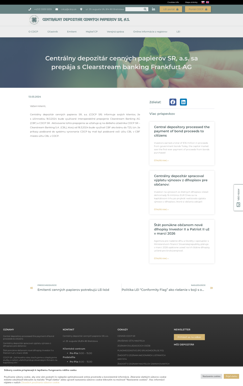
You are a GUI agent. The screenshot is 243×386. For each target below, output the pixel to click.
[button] (172, 102)
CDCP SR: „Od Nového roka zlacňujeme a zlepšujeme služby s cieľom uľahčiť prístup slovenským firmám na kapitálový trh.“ (30, 360)
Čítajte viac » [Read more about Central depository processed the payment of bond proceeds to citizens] (161, 160)
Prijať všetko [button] (231, 376)
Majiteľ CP (92, 31)
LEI (178, 31)
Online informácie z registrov (151, 31)
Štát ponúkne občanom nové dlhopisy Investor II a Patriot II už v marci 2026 (181, 229)
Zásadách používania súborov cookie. (40, 382)
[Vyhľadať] (145, 9)
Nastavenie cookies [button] (211, 376)
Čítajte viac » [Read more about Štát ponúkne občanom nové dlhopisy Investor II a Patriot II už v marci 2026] (161, 258)
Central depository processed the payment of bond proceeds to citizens (182, 131)
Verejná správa (116, 31)
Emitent (72, 31)
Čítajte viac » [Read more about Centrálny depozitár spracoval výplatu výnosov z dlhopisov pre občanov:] (161, 209)
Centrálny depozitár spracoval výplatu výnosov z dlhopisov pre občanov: (181, 180)
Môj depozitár (184, 344)
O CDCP (34, 31)
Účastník (53, 31)
